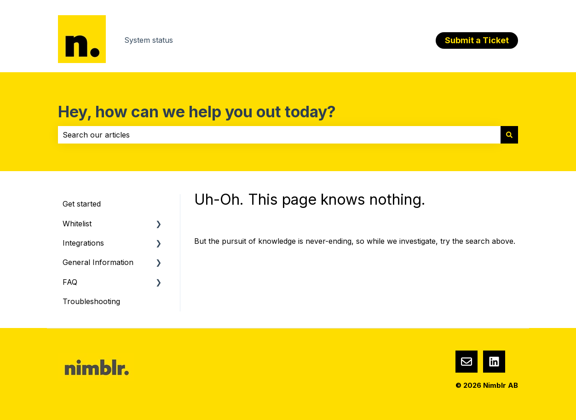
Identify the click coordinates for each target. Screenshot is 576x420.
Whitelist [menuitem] (77, 223)
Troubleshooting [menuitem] (91, 301)
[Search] (509, 135)
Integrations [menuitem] (83, 242)
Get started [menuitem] (82, 203)
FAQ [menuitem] (70, 282)
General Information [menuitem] (98, 262)
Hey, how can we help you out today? (197, 111)
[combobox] (279, 135)
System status (148, 40)
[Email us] (466, 362)
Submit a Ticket (477, 40)
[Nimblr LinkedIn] (494, 362)
